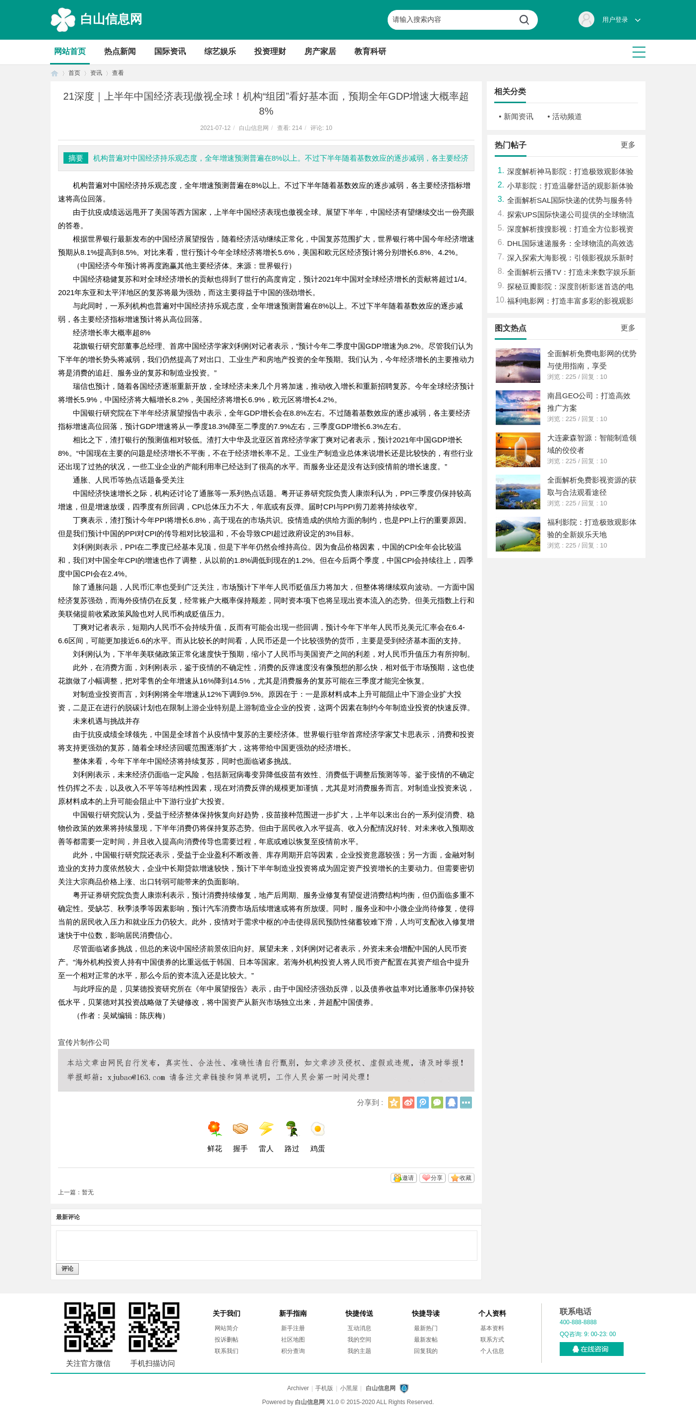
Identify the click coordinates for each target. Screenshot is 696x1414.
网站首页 (70, 51)
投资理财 (270, 51)
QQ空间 (394, 1102)
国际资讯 (170, 51)
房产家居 (320, 51)
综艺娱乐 (220, 51)
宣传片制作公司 (84, 1042)
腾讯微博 (423, 1102)
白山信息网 (111, 19)
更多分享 (466, 1102)
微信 (437, 1102)
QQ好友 (452, 1102)
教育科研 (370, 51)
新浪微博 (408, 1102)
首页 (54, 73)
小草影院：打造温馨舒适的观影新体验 (570, 186)
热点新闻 (120, 51)
